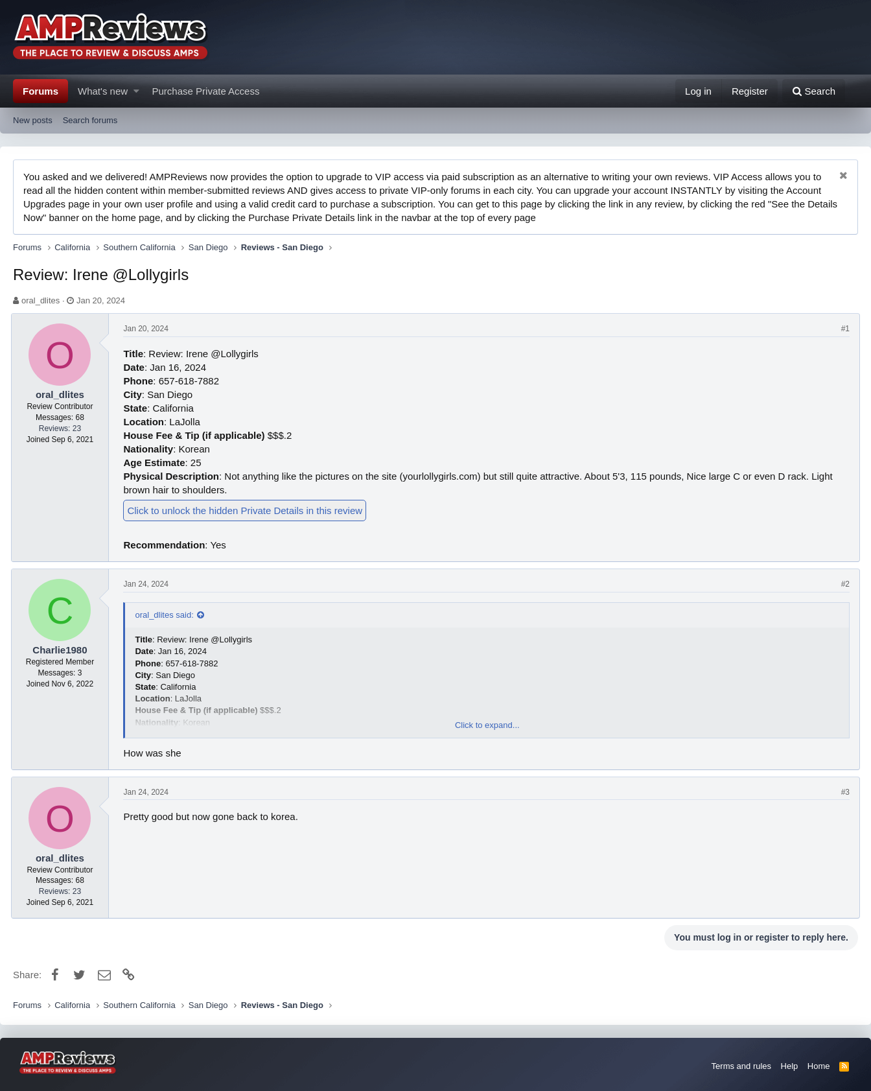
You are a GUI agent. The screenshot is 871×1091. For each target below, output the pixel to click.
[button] (136, 91)
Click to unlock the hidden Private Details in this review (247, 510)
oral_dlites (40, 300)
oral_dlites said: (166, 615)
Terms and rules (741, 1066)
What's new (103, 91)
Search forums (90, 120)
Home (818, 1066)
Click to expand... (487, 725)
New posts (32, 120)
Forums (40, 91)
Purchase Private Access (206, 91)
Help (789, 1066)
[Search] (813, 91)
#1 (843, 328)
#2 (843, 584)
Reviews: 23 (62, 428)
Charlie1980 (61, 649)
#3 (843, 792)
